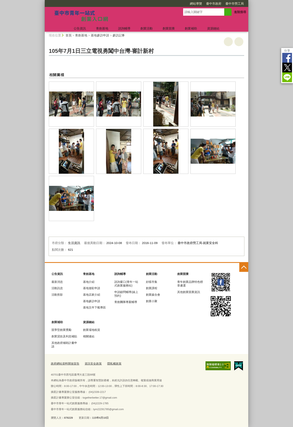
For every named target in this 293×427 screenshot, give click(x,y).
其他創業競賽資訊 (188, 292)
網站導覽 (196, 3)
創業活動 (146, 28)
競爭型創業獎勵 (61, 329)
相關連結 (88, 336)
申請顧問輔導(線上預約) (126, 293)
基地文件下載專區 (94, 307)
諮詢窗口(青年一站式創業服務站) (126, 283)
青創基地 (102, 28)
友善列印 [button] (228, 41)
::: (43, 1)
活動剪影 (57, 294)
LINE (287, 77)
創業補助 (191, 28)
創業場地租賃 (91, 329)
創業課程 (151, 288)
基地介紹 (88, 281)
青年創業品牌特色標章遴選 (190, 283)
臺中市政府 (213, 3)
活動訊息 (57, 288)
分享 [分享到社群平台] (287, 50)
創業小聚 (151, 301)
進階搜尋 (240, 12)
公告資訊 (80, 28)
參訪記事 (119, 35)
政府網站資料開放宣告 (64, 363)
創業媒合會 (153, 294)
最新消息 (57, 281)
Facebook (287, 58)
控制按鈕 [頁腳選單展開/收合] (243, 267)
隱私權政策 (110, 363)
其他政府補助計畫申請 (64, 344)
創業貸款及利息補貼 (64, 336)
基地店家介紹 (91, 294)
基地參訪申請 (100, 35)
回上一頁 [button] (238, 41)
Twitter (287, 67)
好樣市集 (151, 281)
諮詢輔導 (124, 28)
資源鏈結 (213, 28)
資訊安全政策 (90, 363)
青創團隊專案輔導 (125, 302)
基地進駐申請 (91, 288)
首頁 (69, 35)
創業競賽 (169, 28)
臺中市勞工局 (234, 3)
